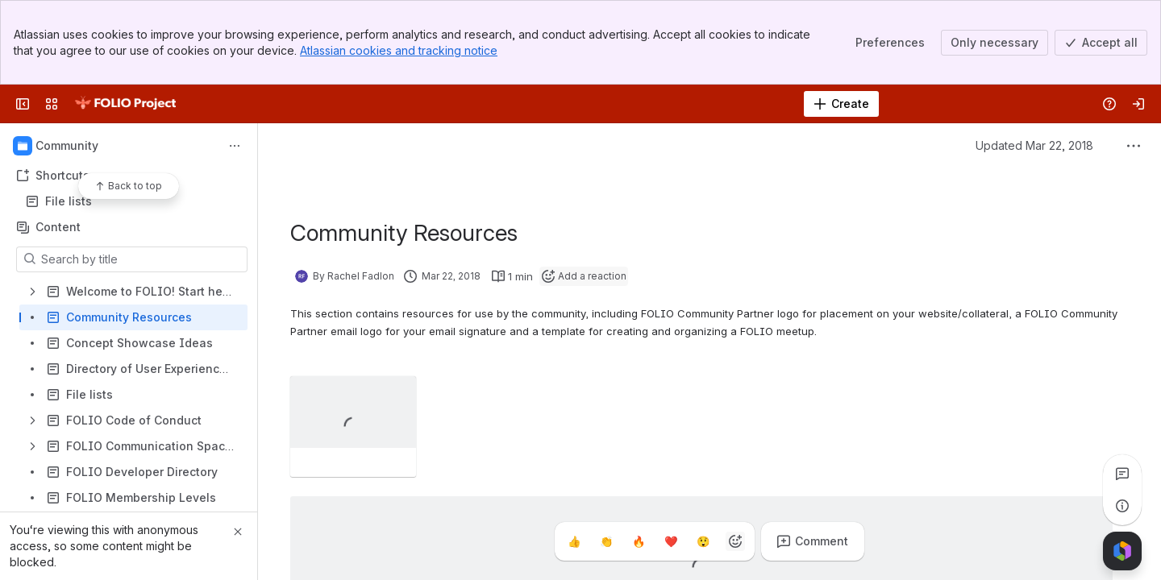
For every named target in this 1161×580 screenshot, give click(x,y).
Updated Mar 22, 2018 (1034, 145)
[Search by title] (141, 259)
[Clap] (606, 541)
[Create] (841, 104)
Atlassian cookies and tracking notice (398, 50)
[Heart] (671, 541)
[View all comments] (1122, 474)
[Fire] (638, 541)
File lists (133, 201)
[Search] (539, 104)
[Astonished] (703, 541)
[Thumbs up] (574, 541)
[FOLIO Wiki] (125, 104)
